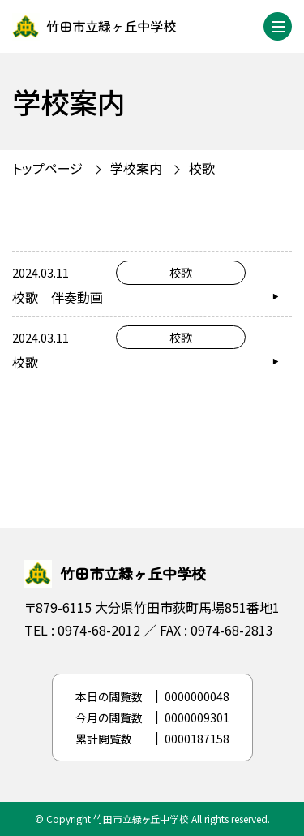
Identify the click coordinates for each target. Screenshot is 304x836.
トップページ (47, 168)
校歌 (202, 168)
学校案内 (136, 168)
